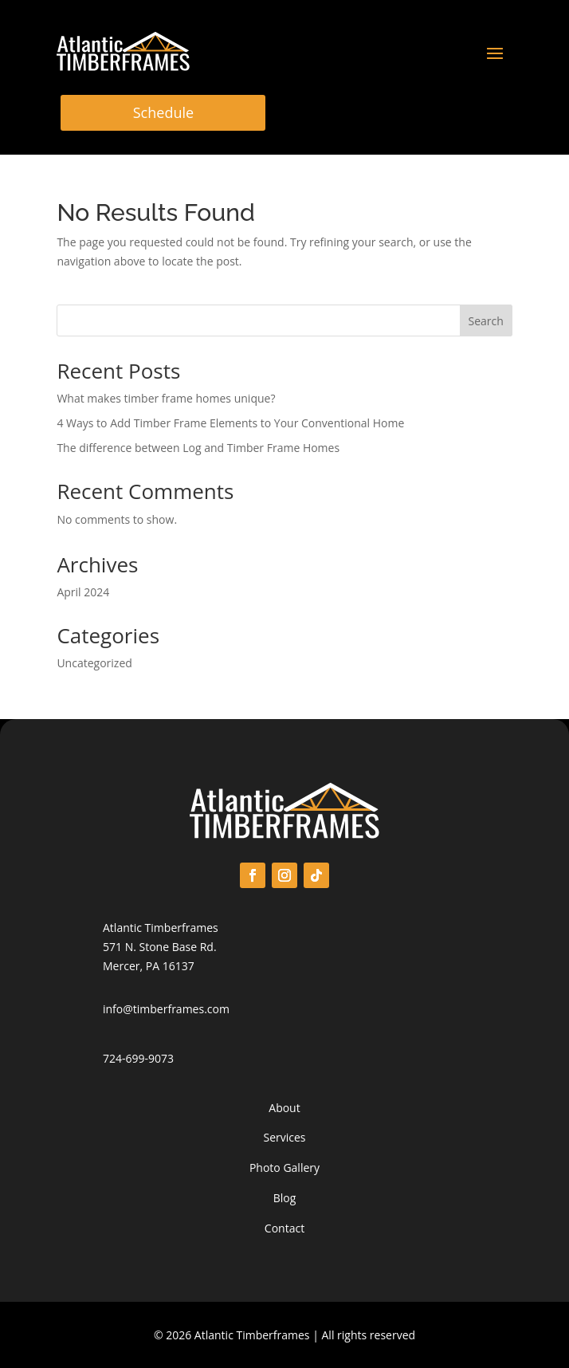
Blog (284, 1197)
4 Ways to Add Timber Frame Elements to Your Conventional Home (230, 422)
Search (485, 320)
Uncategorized (94, 662)
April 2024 (83, 591)
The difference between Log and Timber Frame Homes (198, 447)
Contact (284, 1228)
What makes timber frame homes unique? (166, 398)
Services (284, 1137)
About (284, 1107)
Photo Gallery (284, 1167)
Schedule (163, 112)
